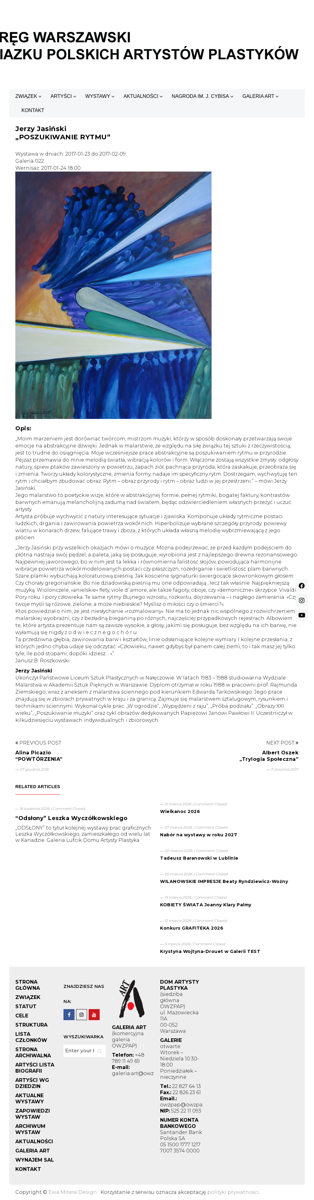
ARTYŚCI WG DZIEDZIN (32, 1083)
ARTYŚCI (61, 96)
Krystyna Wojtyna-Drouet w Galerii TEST (210, 951)
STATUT (25, 1006)
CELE (21, 1016)
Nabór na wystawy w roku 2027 (198, 835)
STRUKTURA (31, 1025)
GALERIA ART (258, 96)
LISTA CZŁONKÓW (31, 1037)
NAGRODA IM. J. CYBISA (200, 96)
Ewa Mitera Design (72, 1192)
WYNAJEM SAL (34, 1160)
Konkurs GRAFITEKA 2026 (191, 928)
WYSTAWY (97, 96)
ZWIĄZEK (26, 96)
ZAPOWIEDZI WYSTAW (32, 1114)
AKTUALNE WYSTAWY (29, 1099)
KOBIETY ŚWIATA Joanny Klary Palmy (205, 905)
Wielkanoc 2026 (180, 811)
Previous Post (38, 743)
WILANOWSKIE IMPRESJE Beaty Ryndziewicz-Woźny (224, 881)
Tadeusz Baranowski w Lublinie (199, 858)
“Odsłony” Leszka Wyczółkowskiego (71, 818)
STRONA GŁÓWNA (27, 985)
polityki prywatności (233, 1192)
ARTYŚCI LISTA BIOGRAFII (34, 1068)
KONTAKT (32, 110)
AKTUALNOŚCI (141, 96)
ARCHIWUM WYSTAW (30, 1129)
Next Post (282, 743)
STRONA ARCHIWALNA (33, 1053)
